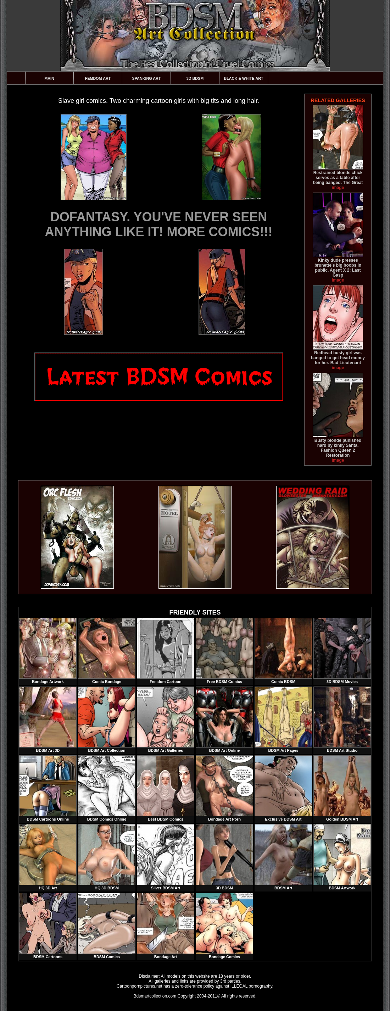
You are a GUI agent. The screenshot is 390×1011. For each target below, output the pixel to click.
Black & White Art (243, 78)
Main (49, 78)
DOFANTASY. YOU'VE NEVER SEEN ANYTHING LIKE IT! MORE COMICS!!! (159, 224)
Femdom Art (98, 78)
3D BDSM (195, 78)
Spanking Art (146, 78)
